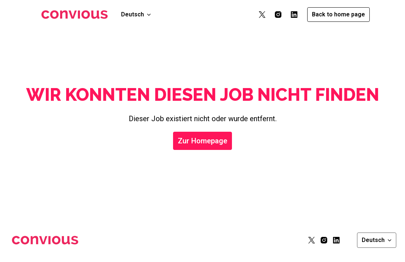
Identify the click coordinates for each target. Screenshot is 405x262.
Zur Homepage (202, 140)
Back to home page (338, 14)
